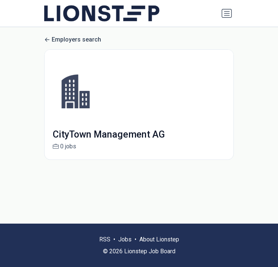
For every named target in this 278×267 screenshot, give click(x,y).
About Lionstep (159, 239)
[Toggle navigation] (227, 13)
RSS (104, 239)
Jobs (125, 239)
